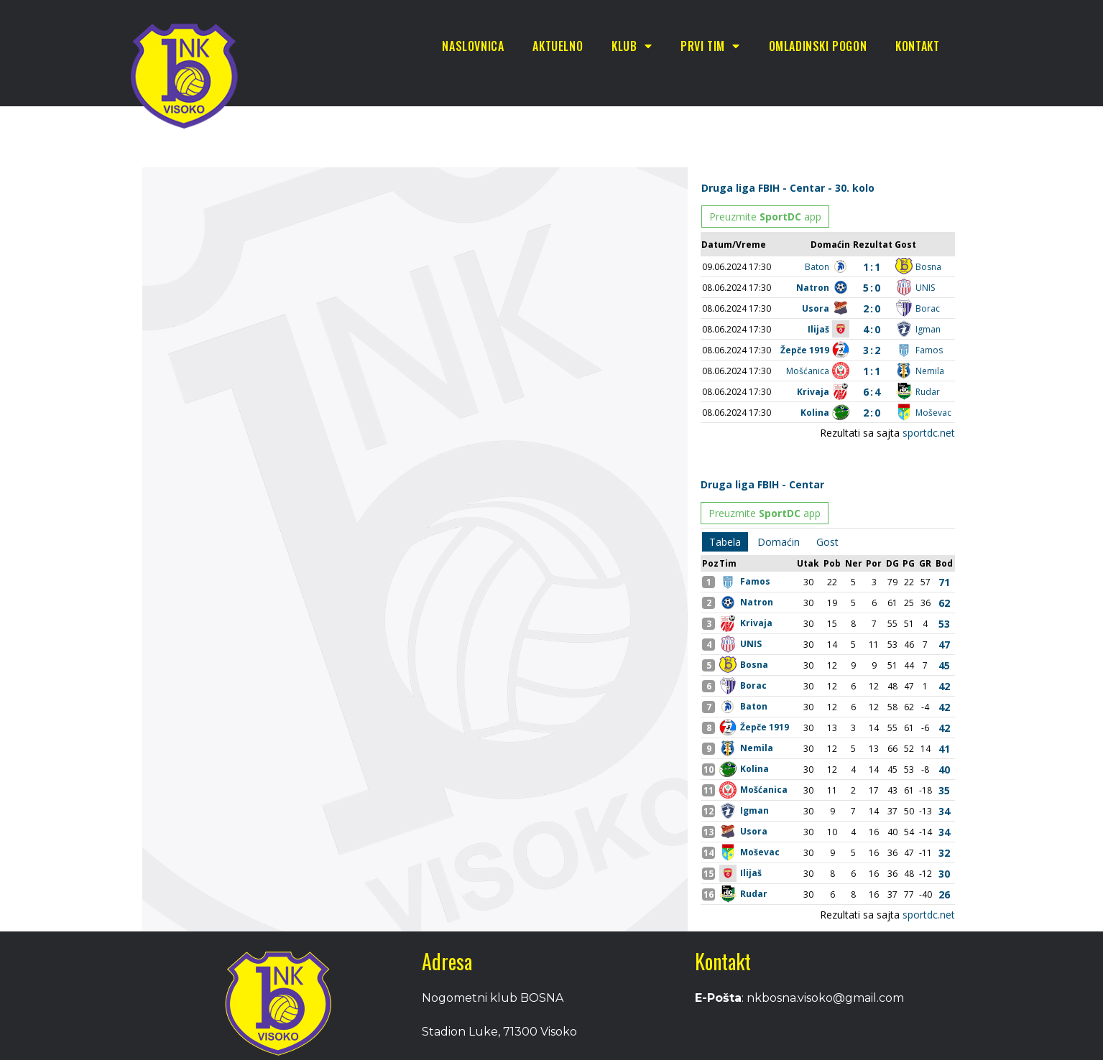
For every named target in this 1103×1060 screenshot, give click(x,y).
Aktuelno (557, 46)
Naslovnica (473, 46)
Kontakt (917, 46)
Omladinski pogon (818, 46)
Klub (632, 46)
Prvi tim (709, 46)
